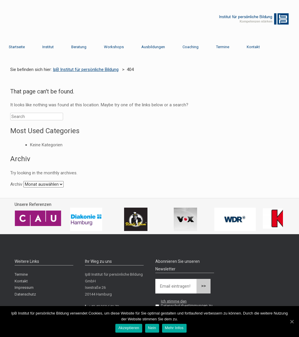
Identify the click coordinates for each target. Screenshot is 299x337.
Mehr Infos (174, 328)
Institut (48, 47)
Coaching (190, 47)
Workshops (114, 47)
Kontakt (253, 47)
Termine (222, 47)
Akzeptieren (128, 328)
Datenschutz (25, 294)
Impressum (24, 287)
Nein (152, 328)
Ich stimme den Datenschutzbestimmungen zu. (187, 303)
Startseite (17, 47)
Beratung (78, 47)
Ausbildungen (153, 47)
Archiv (16, 184)
